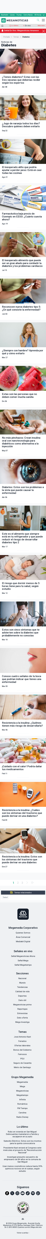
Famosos (22, 1054)
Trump (19, 15)
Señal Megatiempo (23, 965)
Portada (6, 37)
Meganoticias (22, 1091)
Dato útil (22, 1000)
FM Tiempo (22, 1108)
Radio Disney (22, 1117)
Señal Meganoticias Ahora (23, 956)
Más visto (41, 25)
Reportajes (22, 1009)
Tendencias (22, 987)
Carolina (22, 1112)
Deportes (22, 996)
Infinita (22, 1099)
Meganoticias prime (22, 1004)
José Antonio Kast (22, 1037)
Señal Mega (23, 960)
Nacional (22, 978)
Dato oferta (22, 1017)
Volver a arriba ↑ (23, 1233)
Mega (22, 1086)
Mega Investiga (22, 1022)
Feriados (22, 1041)
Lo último (15, 25)
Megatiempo (22, 1095)
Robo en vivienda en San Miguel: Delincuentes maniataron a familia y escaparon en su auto (22, 1134)
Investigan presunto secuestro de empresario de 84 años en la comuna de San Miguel (22, 1159)
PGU (22, 1058)
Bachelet (4, 15)
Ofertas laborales (22, 1045)
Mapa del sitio (36, 1227)
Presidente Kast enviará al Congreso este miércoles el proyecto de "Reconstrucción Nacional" (22, 1150)
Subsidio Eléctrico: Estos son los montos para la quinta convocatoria (22, 1142)
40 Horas (37, 15)
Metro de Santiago (22, 1067)
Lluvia (12, 15)
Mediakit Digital (23, 941)
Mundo (22, 983)
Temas (16, 37)
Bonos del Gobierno (22, 1050)
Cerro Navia (28, 15)
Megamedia (22, 1082)
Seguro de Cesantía (22, 1063)
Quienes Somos (23, 932)
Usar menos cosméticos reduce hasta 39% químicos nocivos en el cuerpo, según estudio (22, 1168)
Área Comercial (23, 937)
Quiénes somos (24, 1227)
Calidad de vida (22, 991)
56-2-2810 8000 (10, 1227)
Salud (5, 897)
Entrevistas (22, 1013)
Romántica (22, 1104)
